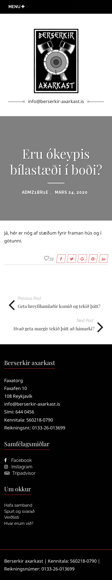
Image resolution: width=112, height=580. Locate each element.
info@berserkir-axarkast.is (32, 404)
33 (51, 258)
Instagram (18, 466)
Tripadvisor (20, 473)
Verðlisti (11, 517)
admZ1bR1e (35, 192)
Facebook (18, 460)
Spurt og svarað (19, 511)
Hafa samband (18, 505)
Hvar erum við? (18, 523)
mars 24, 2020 (71, 192)
